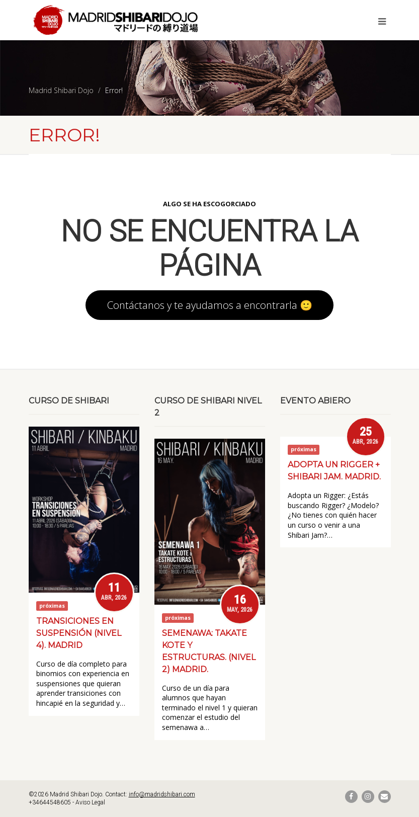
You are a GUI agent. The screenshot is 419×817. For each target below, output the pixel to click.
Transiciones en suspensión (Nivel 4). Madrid (78, 633)
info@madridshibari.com (162, 794)
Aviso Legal (90, 802)
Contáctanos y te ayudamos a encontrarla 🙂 (209, 305)
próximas (52, 605)
